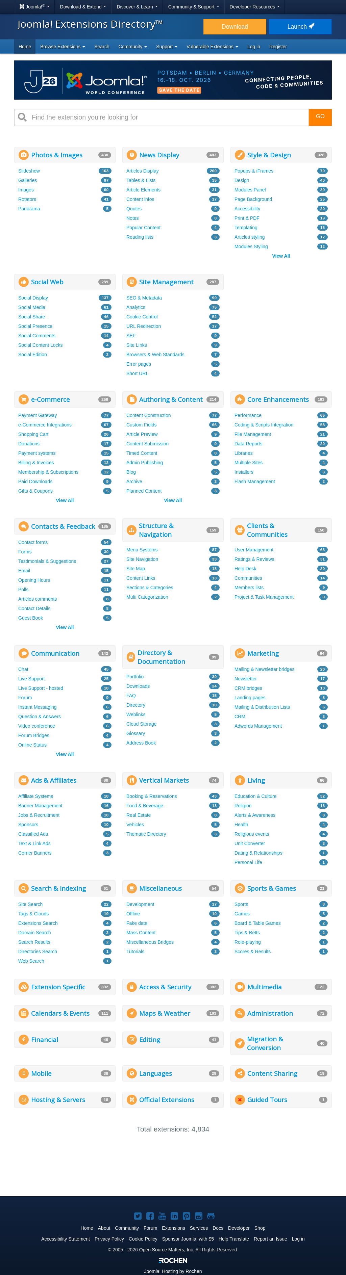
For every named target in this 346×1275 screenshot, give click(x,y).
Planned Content (144, 491)
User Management (253, 549)
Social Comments (36, 335)
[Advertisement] (281, 316)
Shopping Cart (33, 434)
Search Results (34, 942)
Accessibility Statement (65, 1239)
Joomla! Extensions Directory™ (90, 24)
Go (320, 116)
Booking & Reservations (151, 796)
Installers (243, 472)
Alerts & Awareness (254, 815)
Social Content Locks (40, 345)
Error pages (138, 364)
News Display (159, 155)
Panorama (29, 208)
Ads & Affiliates (53, 780)
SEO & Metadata (144, 298)
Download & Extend (83, 6)
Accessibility (247, 208)
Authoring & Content (171, 399)
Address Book (141, 743)
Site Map (135, 568)
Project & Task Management (264, 597)
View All (281, 256)
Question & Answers (39, 716)
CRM (239, 716)
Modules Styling (251, 246)
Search (101, 46)
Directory (135, 705)
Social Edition (32, 354)
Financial (44, 1039)
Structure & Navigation (156, 530)
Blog (131, 472)
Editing (149, 1039)
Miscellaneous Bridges (150, 942)
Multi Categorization (147, 597)
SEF (130, 335)
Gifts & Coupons (35, 491)
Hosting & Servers (58, 1099)
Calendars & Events (60, 1013)
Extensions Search (38, 923)
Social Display (33, 298)
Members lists (249, 587)
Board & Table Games (257, 923)
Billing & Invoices (36, 462)
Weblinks (136, 714)
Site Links (136, 345)
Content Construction (148, 415)
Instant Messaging (37, 707)
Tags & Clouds (33, 913)
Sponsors (28, 824)
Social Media (31, 307)
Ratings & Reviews (254, 559)
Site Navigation (142, 559)
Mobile (41, 1073)
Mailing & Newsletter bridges (264, 669)
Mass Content (140, 932)
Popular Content (143, 227)
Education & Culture (255, 796)
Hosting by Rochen (173, 1271)
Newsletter (245, 678)
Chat (23, 669)
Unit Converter (249, 843)
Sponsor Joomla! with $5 (188, 1239)
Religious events (251, 834)
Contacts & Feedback (63, 526)
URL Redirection (143, 326)
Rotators (27, 199)
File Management (252, 434)
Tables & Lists (140, 180)
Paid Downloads (35, 481)
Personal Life (248, 862)
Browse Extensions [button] (62, 46)
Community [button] (133, 46)
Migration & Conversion (265, 1043)
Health (241, 824)
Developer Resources (255, 6)
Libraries (243, 453)
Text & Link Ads (34, 843)
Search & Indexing (58, 888)
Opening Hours (34, 580)
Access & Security (165, 987)
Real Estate (138, 815)
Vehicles (135, 824)
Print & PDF (247, 218)
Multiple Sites (248, 462)
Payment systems (36, 453)
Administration (270, 1013)
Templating (245, 227)
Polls (23, 589)
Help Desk (245, 568)
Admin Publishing (144, 462)
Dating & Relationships (258, 853)
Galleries (27, 180)
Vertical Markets (164, 780)
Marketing (263, 653)
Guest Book (30, 618)
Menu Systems (142, 549)
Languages (155, 1073)
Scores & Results (252, 951)
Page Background (253, 199)
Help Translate (234, 1239)
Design (241, 180)
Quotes (134, 208)
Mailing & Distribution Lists (262, 707)
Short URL (137, 373)
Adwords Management (258, 726)
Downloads (138, 686)
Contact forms (33, 542)
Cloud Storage (141, 724)
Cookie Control (142, 316)
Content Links (140, 578)
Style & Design (269, 155)
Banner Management (40, 805)
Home (25, 46)
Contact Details (34, 608)
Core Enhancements (278, 399)
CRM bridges (248, 688)
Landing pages (250, 697)
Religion (243, 805)
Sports (241, 904)
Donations (29, 443)
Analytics (135, 307)
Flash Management (254, 481)
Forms (25, 551)
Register (278, 46)
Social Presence (35, 326)
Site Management (166, 282)
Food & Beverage (144, 805)
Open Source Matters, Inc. (166, 1249)
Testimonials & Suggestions (47, 561)
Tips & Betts (247, 932)
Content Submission (147, 443)
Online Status (32, 745)
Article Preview (142, 434)
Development (140, 904)
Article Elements (143, 189)
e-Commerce (50, 399)
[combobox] (168, 117)
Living (256, 780)
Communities (248, 578)
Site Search (30, 904)
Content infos (140, 199)
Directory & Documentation (161, 657)
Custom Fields (141, 424)
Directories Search (37, 951)
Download (235, 26)
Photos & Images (56, 155)
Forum (25, 697)
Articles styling (249, 237)
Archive (134, 481)
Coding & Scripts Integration (263, 424)
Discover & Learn (137, 6)
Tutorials (135, 951)
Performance (248, 415)
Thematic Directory (146, 834)
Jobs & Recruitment (38, 815)
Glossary (135, 733)
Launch (300, 26)
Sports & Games (271, 888)
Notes (132, 218)
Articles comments (37, 599)
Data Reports (248, 443)
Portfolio (135, 676)
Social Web (47, 282)
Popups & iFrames (253, 171)
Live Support (31, 678)
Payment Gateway (37, 415)
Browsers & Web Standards (155, 354)
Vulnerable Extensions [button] (212, 46)
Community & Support (193, 6)
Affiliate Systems (35, 796)
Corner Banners (35, 853)
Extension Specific (58, 987)
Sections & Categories (149, 587)
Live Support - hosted (40, 688)
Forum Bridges (33, 735)
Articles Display (142, 171)
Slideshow (29, 171)
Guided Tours (267, 1099)
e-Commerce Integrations (45, 424)
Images (26, 189)
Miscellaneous (160, 888)
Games (242, 913)
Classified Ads (33, 834)
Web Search (31, 961)
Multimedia (264, 987)
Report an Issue (270, 1239)
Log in (253, 46)
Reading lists (139, 237)
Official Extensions (166, 1099)
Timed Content (141, 453)
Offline (133, 913)
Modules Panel (250, 189)
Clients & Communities (267, 530)
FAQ (131, 695)
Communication (55, 653)
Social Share (31, 316)
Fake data (136, 923)
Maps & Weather (164, 1013)
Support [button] (166, 46)
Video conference (36, 726)
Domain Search (34, 932)
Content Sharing (272, 1073)
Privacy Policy (109, 1239)
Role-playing (247, 942)
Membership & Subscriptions (48, 472)
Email (24, 570)
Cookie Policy (143, 1239)
